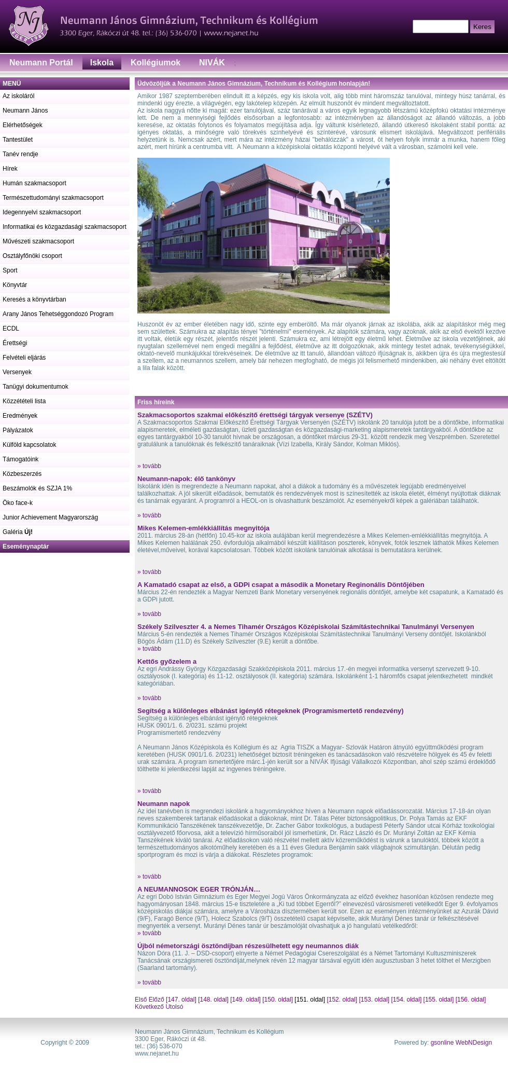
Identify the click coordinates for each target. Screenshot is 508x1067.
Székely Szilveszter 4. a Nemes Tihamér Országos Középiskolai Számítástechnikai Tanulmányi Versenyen (305, 627)
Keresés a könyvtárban (34, 299)
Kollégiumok (155, 62)
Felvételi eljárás (24, 357)
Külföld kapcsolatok (29, 444)
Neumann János (25, 110)
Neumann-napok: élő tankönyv (186, 479)
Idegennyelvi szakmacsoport (42, 212)
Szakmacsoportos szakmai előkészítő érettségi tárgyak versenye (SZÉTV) (255, 415)
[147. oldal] (181, 999)
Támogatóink (20, 459)
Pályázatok (18, 430)
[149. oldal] (245, 999)
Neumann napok (163, 804)
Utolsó (173, 1006)
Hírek (10, 168)
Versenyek (17, 372)
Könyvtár (15, 285)
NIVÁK (212, 62)
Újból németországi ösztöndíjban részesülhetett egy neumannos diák (248, 946)
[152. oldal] (342, 999)
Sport (10, 270)
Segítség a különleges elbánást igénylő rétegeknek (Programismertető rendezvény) (270, 711)
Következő (149, 1006)
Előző (156, 999)
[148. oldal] (213, 999)
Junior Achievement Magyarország (50, 517)
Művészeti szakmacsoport (38, 241)
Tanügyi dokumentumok (35, 386)
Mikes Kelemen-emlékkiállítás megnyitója (203, 528)
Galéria (18, 532)
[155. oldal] (439, 999)
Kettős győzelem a (166, 661)
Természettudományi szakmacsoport (53, 197)
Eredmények (20, 415)
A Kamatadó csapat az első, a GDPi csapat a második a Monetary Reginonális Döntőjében (281, 585)
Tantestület (18, 139)
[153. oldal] (374, 999)
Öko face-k (18, 503)
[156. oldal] (471, 999)
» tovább (149, 466)
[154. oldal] (406, 999)
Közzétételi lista (24, 401)
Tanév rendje (20, 154)
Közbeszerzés (22, 473)
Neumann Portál (41, 62)
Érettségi (15, 343)
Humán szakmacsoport (34, 183)
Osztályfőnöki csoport (32, 255)
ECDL (11, 328)
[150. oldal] (277, 999)
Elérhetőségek (23, 125)
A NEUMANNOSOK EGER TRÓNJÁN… (198, 889)
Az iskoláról (18, 96)
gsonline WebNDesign (461, 1042)
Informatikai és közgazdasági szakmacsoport (64, 226)
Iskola (102, 62)
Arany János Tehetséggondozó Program (58, 314)
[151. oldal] (309, 999)
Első (142, 999)
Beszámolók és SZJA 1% (37, 488)
